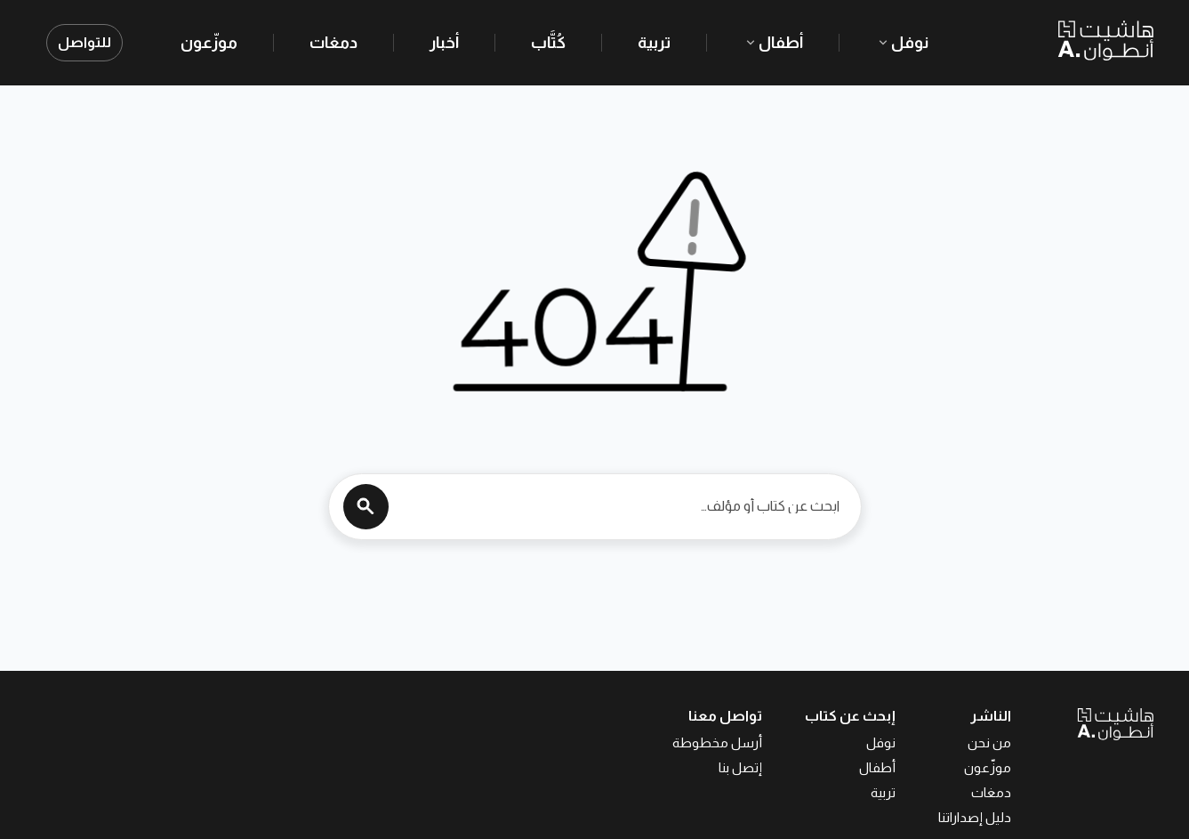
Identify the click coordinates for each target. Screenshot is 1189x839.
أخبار (444, 43)
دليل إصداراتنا (974, 817)
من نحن (989, 742)
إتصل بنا (740, 767)
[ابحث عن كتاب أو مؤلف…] (619, 506)
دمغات (333, 43)
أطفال (773, 43)
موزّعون (209, 43)
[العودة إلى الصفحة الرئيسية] (1082, 723)
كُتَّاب (548, 43)
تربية (654, 43)
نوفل (901, 43)
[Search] (366, 506)
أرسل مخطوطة (717, 742)
